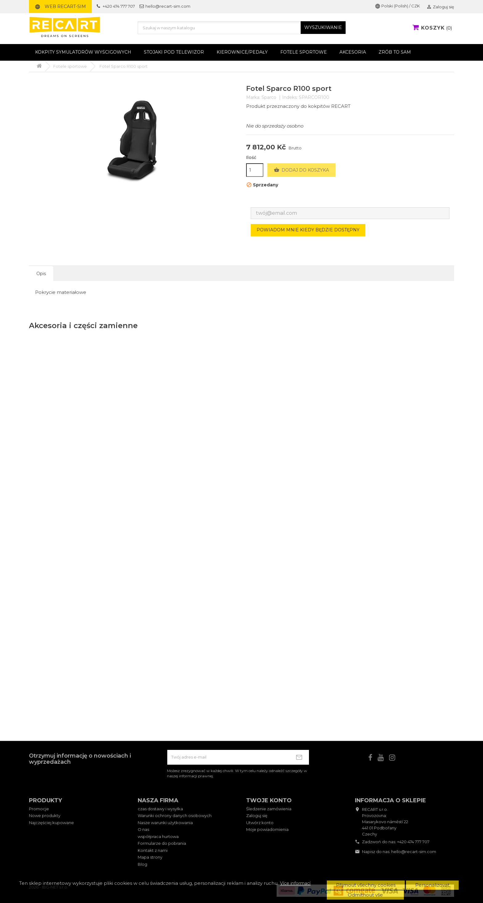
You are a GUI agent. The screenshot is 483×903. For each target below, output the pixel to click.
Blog (142, 864)
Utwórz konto (260, 822)
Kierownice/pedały (242, 52)
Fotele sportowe (303, 52)
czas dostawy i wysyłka (160, 808)
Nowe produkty (44, 815)
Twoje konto (269, 800)
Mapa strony (150, 857)
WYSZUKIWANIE (323, 27)
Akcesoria (352, 52)
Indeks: (290, 97)
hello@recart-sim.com (413, 851)
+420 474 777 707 (413, 841)
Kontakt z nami (153, 850)
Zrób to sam (395, 52)
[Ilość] (254, 170)
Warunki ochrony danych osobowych (175, 815)
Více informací (295, 883)
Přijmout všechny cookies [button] (366, 885)
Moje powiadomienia (267, 829)
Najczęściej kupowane (51, 822)
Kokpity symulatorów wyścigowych (83, 52)
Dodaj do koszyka (301, 170)
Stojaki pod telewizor (174, 52)
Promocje (39, 808)
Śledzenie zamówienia (268, 808)
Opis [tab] (41, 273)
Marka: (253, 97)
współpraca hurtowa (158, 836)
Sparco (269, 97)
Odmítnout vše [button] (365, 895)
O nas (143, 829)
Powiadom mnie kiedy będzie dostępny (308, 230)
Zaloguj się (256, 815)
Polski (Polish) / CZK (397, 6)
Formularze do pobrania (162, 843)
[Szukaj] (242, 27)
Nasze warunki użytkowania (165, 822)
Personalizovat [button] (432, 885)
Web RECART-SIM (60, 6)
